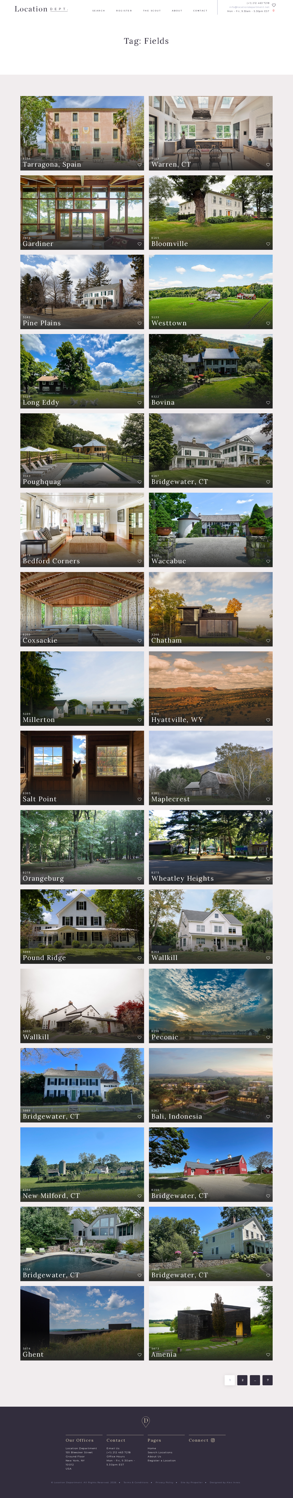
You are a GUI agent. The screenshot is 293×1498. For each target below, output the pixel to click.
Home (152, 1448)
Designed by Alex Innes (225, 1482)
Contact (200, 11)
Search (98, 11)
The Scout (152, 11)
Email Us (113, 1448)
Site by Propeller (192, 1482)
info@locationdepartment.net (249, 7)
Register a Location (162, 1460)
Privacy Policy (165, 1482)
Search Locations (160, 1452)
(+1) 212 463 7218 (258, 3)
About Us (154, 1456)
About (177, 11)
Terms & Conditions (136, 1482)
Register (124, 11)
